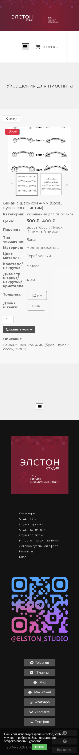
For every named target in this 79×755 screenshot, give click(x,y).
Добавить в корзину (19, 341)
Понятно (39, 746)
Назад (11, 113)
